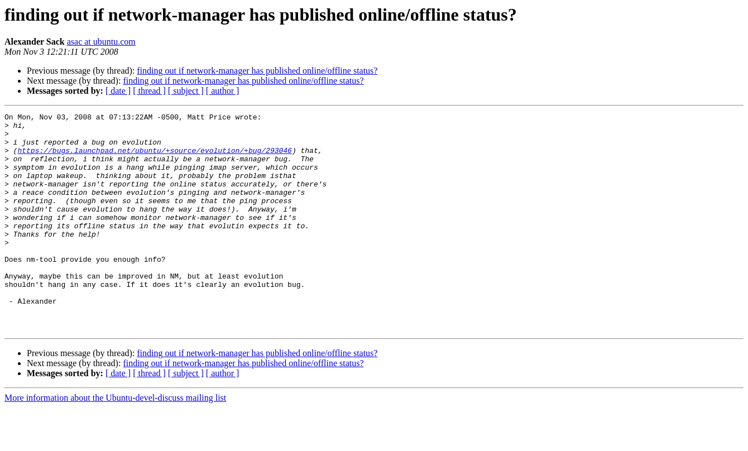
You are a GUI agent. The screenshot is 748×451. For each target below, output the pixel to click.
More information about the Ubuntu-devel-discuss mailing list (115, 441)
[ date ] (118, 90)
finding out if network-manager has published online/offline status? (257, 70)
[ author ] (222, 90)
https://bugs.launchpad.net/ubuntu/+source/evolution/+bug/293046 (154, 158)
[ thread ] (149, 90)
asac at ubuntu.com (101, 41)
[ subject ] (186, 90)
